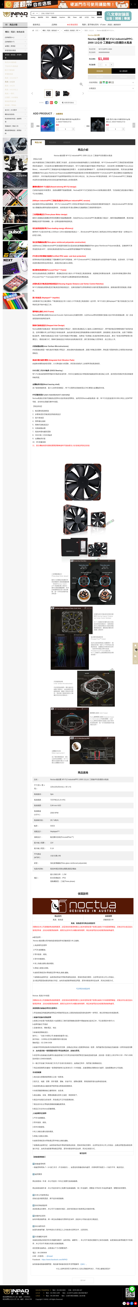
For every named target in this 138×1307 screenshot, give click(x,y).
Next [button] (130, 4)
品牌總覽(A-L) (9, 37)
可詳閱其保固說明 (83, 989)
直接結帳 (99, 71)
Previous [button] (3, 4)
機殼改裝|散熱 (9, 114)
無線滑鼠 (40, 17)
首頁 (36, 30)
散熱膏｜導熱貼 (10, 105)
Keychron (62, 17)
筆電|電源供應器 (10, 50)
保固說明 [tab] (66, 142)
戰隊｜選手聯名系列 (90, 25)
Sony (92, 17)
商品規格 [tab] (52, 142)
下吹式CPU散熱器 (11, 66)
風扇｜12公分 (10, 82)
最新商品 (36, 25)
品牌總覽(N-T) (9, 42)
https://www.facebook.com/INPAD (54, 1260)
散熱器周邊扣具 (10, 101)
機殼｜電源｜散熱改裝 (14, 32)
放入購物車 (123, 71)
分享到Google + (51, 102)
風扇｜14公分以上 (11, 89)
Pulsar (75, 17)
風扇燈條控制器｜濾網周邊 (13, 120)
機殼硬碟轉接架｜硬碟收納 (13, 131)
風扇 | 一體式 (9, 93)
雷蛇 (69, 17)
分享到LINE (56, 102)
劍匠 (80, 17)
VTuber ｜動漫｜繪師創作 (110, 25)
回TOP (83, 1280)
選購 (37, 126)
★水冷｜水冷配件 (11, 110)
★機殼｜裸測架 (10, 46)
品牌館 (54, 25)
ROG (47, 17)
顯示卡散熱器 (10, 70)
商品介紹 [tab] (38, 142)
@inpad (50, 1256)
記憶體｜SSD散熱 (11, 97)
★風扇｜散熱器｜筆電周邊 (13, 56)
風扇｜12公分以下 (11, 78)
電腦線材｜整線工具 (11, 126)
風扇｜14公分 (10, 86)
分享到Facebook (47, 102)
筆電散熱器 (9, 74)
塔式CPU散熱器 (10, 62)
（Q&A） (82, 1264)
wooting (33, 17)
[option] (66, 4)
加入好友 (132, 1289)
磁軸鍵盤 (99, 17)
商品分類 (11, 25)
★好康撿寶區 (72, 25)
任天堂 (87, 17)
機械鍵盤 (54, 17)
